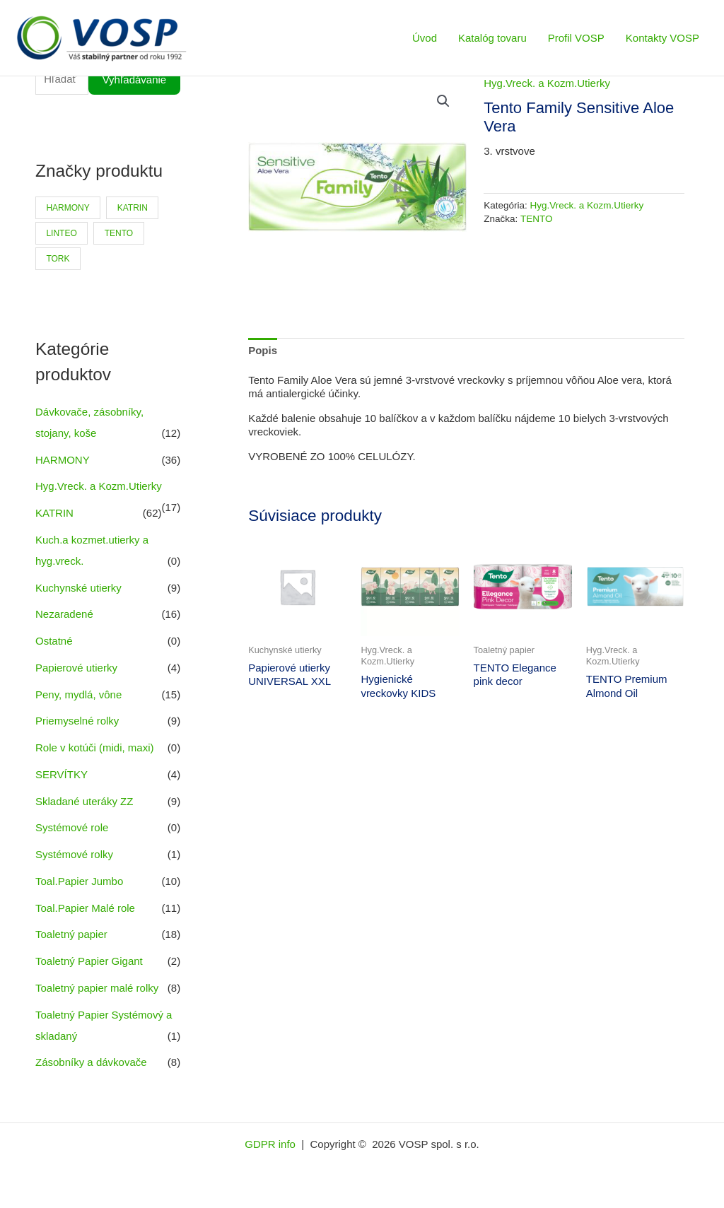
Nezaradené (64, 614)
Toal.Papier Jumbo (79, 881)
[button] (443, 101)
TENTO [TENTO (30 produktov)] (119, 233)
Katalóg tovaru (492, 38)
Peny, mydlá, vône (78, 694)
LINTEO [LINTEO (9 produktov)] (61, 233)
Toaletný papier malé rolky (96, 988)
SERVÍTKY (61, 774)
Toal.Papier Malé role (85, 908)
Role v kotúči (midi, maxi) (94, 747)
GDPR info (271, 1144)
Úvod (424, 38)
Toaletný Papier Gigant (89, 961)
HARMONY (62, 460)
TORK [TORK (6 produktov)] (57, 259)
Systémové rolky (74, 854)
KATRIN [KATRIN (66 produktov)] (132, 208)
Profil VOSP (576, 38)
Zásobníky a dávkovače (91, 1062)
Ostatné (54, 641)
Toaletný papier (71, 934)
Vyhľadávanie (135, 80)
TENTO (536, 218)
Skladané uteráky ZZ (84, 801)
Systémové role (71, 827)
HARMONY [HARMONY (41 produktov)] (67, 208)
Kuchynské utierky (78, 588)
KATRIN (54, 513)
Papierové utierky (76, 668)
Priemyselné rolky (77, 721)
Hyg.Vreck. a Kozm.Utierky (98, 486)
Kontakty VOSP (662, 38)
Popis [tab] (262, 350)
